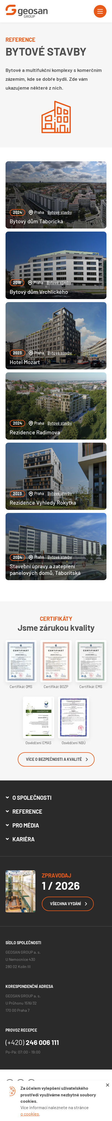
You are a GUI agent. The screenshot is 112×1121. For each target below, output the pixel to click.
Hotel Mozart (25, 362)
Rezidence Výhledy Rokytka (43, 502)
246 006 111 (32, 1042)
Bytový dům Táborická (36, 221)
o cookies (29, 1113)
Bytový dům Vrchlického (39, 291)
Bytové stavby (60, 212)
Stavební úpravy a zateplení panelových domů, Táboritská (45, 569)
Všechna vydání (68, 903)
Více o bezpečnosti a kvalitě (57, 759)
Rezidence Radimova (35, 432)
